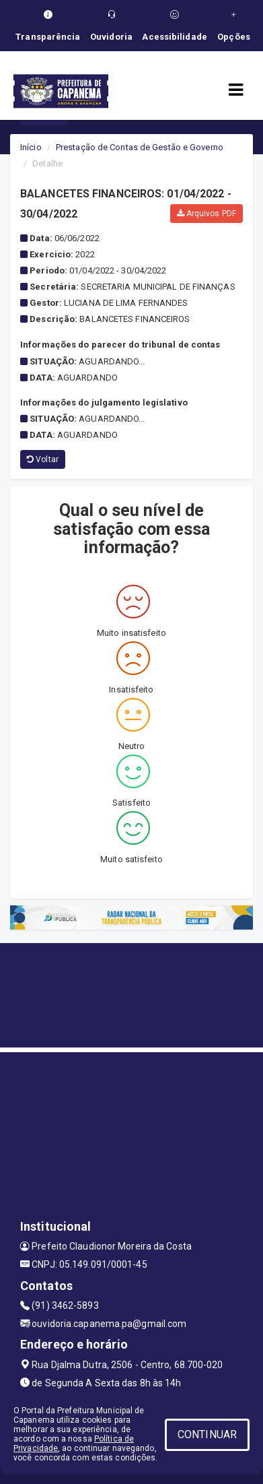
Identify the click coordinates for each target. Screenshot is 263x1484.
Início (31, 147)
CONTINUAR (207, 1434)
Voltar (43, 459)
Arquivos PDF (206, 213)
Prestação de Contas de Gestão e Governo (139, 147)
